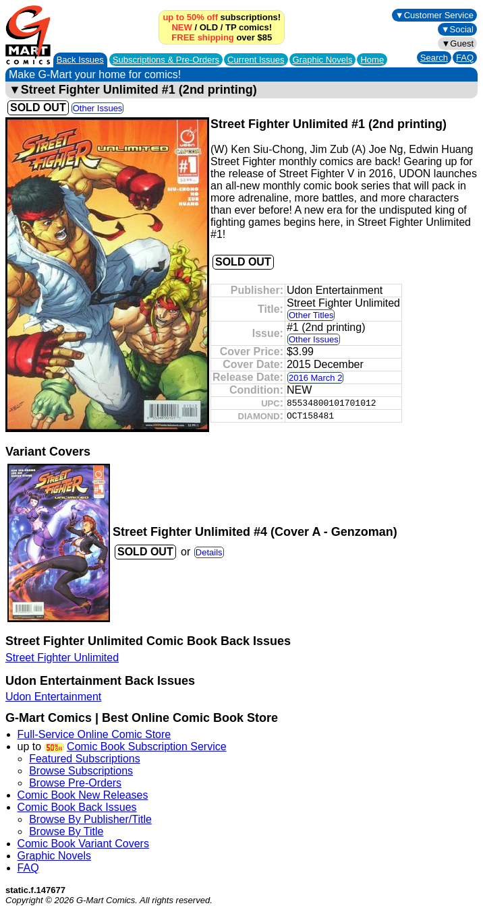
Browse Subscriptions (81, 770)
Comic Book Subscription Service (147, 746)
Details (209, 552)
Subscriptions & (166, 60)
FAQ (465, 58)
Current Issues (256, 60)
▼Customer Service (434, 15)
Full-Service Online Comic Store (94, 734)
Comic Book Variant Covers (83, 843)
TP (230, 27)
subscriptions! (222, 17)
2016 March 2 (316, 378)
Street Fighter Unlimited (62, 657)
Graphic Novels (323, 60)
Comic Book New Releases (83, 795)
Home (372, 60)
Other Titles (311, 315)
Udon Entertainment (53, 696)
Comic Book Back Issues (77, 807)
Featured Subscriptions (84, 758)
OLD (209, 27)
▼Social (457, 29)
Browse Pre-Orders (75, 783)
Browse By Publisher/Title (90, 819)
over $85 (221, 37)
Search (434, 58)
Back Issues (80, 60)
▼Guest (457, 43)
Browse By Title (66, 831)
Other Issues (98, 108)
